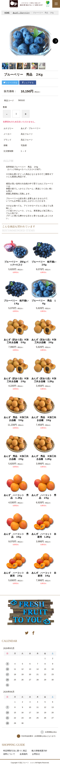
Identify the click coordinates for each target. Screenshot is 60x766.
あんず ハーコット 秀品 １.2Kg (16, 496)
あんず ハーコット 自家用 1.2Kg (43, 535)
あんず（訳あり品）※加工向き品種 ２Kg (16, 380)
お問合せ (36, 754)
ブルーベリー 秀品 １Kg (43, 302)
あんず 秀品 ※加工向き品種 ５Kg (16, 418)
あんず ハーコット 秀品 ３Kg (16, 535)
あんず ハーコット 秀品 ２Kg (43, 496)
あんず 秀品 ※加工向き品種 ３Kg (43, 418)
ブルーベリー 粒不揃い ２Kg (44, 263)
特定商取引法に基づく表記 (15, 751)
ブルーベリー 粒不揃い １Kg (16, 302)
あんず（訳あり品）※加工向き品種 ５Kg (16, 341)
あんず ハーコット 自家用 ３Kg (43, 574)
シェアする (28, 82)
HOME (7, 13)
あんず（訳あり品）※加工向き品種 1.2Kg (43, 380)
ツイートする (10, 82)
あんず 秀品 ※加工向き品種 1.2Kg (43, 457)
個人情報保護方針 (39, 751)
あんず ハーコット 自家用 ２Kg (16, 574)
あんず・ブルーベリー (21, 13)
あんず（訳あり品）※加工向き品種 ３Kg (43, 341)
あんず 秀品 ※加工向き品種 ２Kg (16, 457)
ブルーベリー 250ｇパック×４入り (16, 263)
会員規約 (24, 754)
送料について (9, 754)
